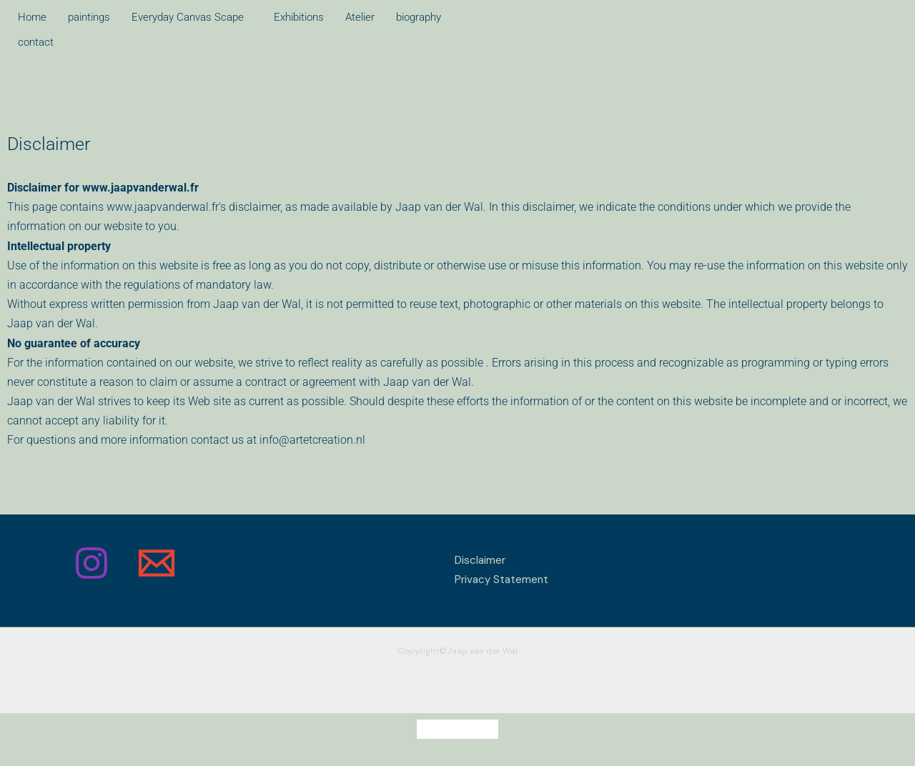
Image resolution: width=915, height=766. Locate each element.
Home (32, 17)
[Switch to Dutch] (430, 729)
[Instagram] (91, 563)
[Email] (156, 563)
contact (36, 42)
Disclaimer (480, 560)
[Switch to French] (457, 729)
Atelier (360, 17)
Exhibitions (299, 17)
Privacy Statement (501, 579)
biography (418, 17)
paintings (89, 17)
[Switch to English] (484, 729)
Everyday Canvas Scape (188, 17)
